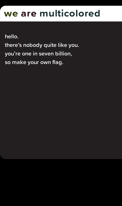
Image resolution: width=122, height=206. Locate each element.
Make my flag (35, 133)
